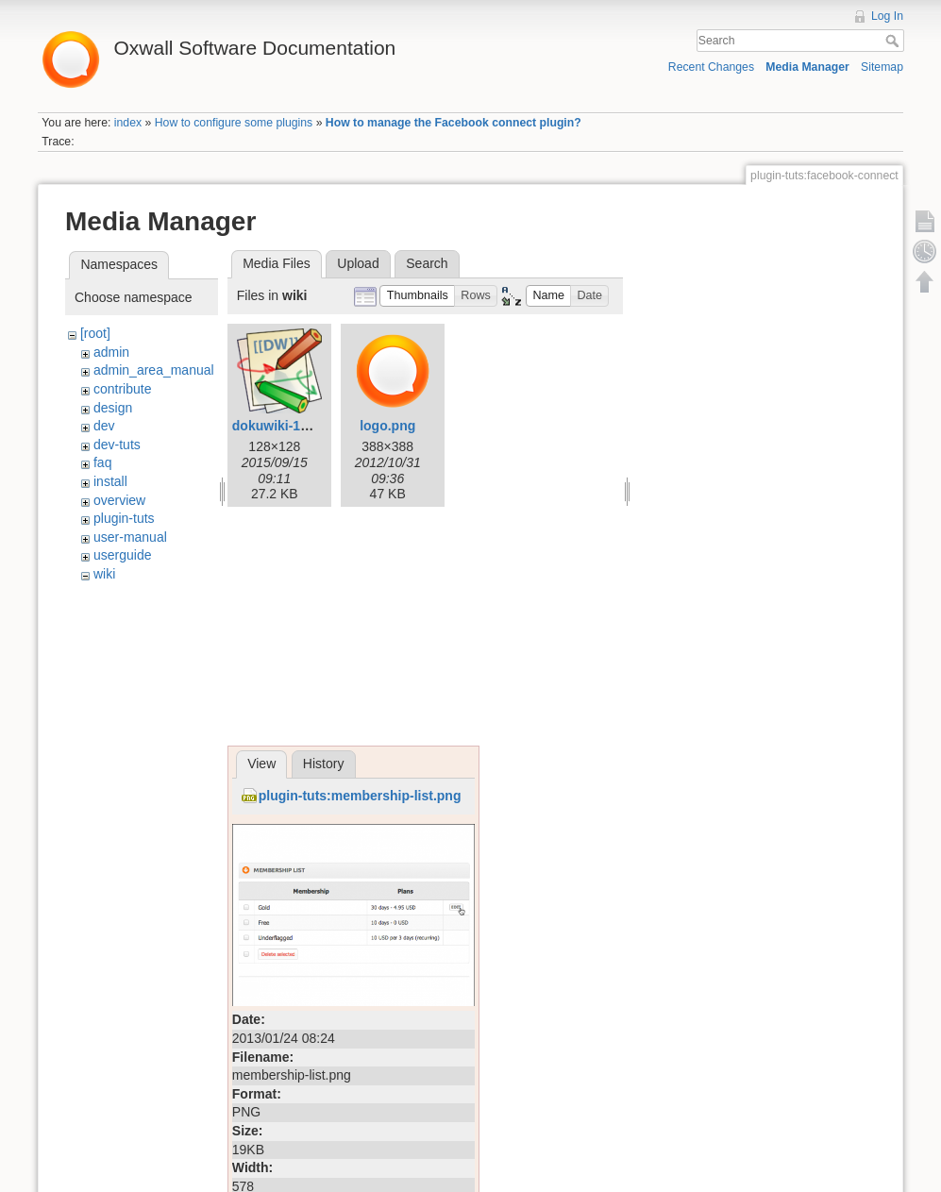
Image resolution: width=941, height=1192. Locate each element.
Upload (357, 263)
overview (119, 500)
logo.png (387, 425)
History (323, 763)
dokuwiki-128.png (287, 425)
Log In (887, 16)
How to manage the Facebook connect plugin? (453, 122)
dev (104, 425)
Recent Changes (711, 67)
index (128, 122)
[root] (95, 333)
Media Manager (807, 67)
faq (102, 462)
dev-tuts (117, 444)
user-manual (130, 537)
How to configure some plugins (234, 122)
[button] (417, 296)
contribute (122, 388)
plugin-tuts (124, 518)
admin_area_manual (153, 370)
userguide (122, 554)
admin (111, 352)
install (110, 481)
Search (894, 40)
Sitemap (882, 67)
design (112, 407)
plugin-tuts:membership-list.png (360, 795)
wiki (104, 573)
